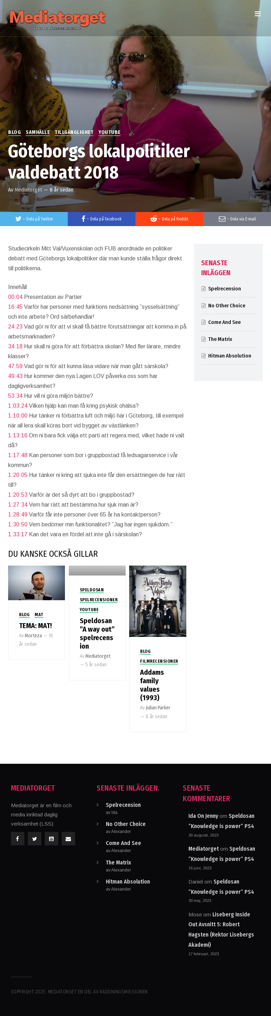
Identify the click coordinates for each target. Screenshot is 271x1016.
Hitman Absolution (229, 356)
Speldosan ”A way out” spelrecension (97, 633)
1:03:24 (18, 406)
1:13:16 (18, 435)
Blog (14, 132)
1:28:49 (18, 515)
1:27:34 (18, 505)
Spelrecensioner (99, 599)
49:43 (15, 376)
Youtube (109, 132)
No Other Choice (226, 305)
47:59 (15, 366)
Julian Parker (158, 708)
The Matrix (220, 339)
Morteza (33, 636)
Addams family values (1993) (152, 685)
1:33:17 (18, 534)
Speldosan (92, 589)
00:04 (15, 297)
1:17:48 (18, 455)
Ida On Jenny (203, 816)
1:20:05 (18, 475)
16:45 (15, 307)
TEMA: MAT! (35, 625)
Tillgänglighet (74, 132)
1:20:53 (18, 495)
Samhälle (38, 132)
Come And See (224, 322)
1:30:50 (18, 524)
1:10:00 (18, 416)
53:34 (15, 396)
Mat (39, 614)
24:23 (15, 327)
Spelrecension (224, 288)
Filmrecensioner (159, 661)
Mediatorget (28, 190)
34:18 (15, 346)
